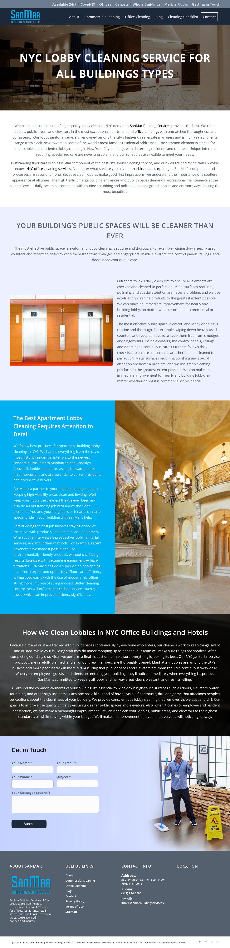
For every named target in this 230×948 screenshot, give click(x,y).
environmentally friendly (33, 554)
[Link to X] (212, 941)
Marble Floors (176, 4)
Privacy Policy (75, 901)
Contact (71, 896)
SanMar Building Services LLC (60, 942)
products (60, 554)
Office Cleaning (76, 886)
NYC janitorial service (203, 656)
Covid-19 (88, 4)
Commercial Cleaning (80, 880)
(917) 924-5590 (131, 893)
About (70, 875)
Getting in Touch (206, 4)
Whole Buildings (146, 4)
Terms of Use (75, 906)
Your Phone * (33, 781)
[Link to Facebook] (206, 941)
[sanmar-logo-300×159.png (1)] (26, 16)
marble (137, 168)
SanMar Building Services (150, 125)
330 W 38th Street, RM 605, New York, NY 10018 (98, 942)
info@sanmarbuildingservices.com (145, 903)
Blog (69, 891)
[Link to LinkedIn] (200, 941)
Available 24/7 (64, 4)
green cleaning (198, 364)
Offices (105, 4)
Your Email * (77, 767)
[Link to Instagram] (217, 941)
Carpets (122, 4)
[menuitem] (64, 4)
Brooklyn (83, 463)
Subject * (77, 781)
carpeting (161, 168)
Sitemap (71, 912)
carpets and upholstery (48, 571)
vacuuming (57, 560)
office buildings (147, 131)
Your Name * (33, 767)
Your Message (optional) (55, 801)
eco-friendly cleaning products (141, 298)
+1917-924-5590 (135, 942)
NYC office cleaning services (48, 168)
